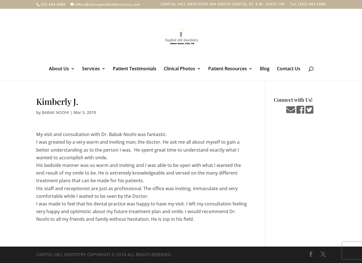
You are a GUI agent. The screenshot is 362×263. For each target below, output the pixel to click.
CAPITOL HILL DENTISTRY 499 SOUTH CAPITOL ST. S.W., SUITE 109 (222, 5)
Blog (265, 69)
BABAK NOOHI (55, 112)
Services (91, 69)
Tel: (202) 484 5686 (308, 5)
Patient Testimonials (134, 69)
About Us (59, 69)
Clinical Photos (179, 69)
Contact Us (288, 69)
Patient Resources (227, 69)
